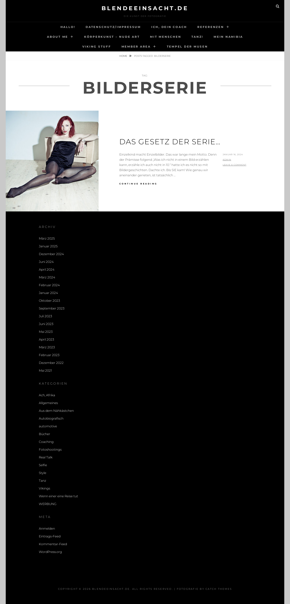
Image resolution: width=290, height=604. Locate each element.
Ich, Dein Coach (169, 27)
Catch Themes (218, 588)
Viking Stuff (96, 46)
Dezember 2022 (51, 363)
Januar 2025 (48, 246)
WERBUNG (47, 504)
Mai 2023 (46, 332)
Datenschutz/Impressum (113, 27)
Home (123, 55)
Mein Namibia (228, 36)
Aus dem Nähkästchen (56, 411)
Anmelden (47, 528)
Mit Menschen (165, 36)
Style (42, 473)
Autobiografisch (51, 418)
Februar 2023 (49, 355)
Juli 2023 (45, 316)
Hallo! (67, 27)
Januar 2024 (48, 293)
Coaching (46, 442)
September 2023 (51, 308)
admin (227, 159)
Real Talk (46, 457)
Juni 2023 (46, 324)
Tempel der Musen (187, 46)
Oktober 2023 (49, 300)
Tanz (42, 480)
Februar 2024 (49, 285)
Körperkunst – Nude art (112, 36)
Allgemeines (48, 403)
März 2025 (47, 238)
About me (57, 36)
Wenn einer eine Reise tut (58, 496)
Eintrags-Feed (49, 536)
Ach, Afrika (47, 395)
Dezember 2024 (51, 254)
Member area (136, 46)
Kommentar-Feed (53, 544)
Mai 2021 (45, 370)
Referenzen (210, 27)
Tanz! (197, 36)
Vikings (44, 488)
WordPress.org (50, 552)
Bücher (44, 434)
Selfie (43, 465)
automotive (48, 426)
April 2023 (46, 339)
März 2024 (47, 277)
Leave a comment (234, 165)
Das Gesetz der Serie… (169, 141)
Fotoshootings (50, 449)
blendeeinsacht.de (145, 8)
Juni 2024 (46, 262)
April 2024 (46, 269)
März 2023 (47, 347)
